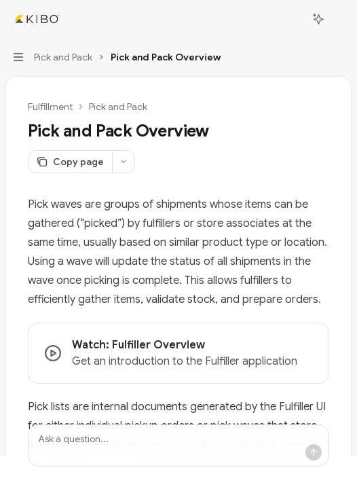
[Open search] (293, 19)
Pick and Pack (118, 107)
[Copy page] (70, 161)
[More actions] (339, 19)
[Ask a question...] (178, 445)
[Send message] (313, 452)
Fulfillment (50, 107)
